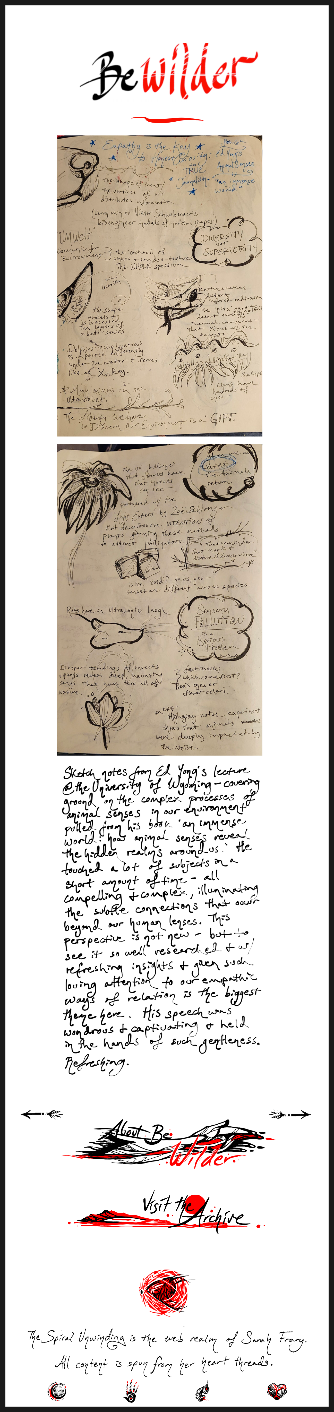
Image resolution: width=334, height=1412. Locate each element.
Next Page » (296, 1120)
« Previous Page (48, 1120)
